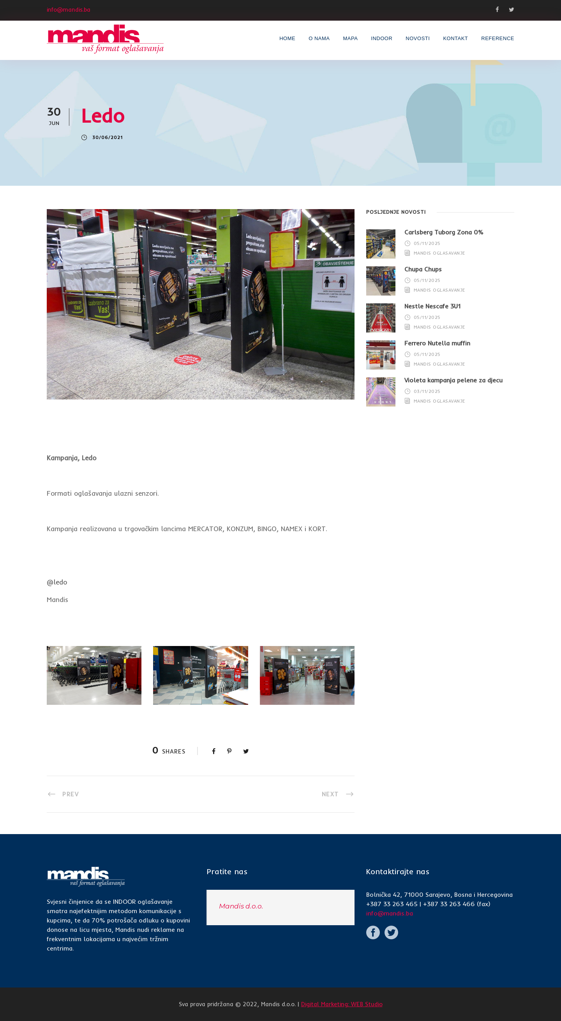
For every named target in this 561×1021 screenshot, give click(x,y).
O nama (319, 38)
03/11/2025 (427, 391)
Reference (497, 38)
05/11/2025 (427, 243)
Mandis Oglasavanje (439, 253)
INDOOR (381, 38)
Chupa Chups (423, 269)
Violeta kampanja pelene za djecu (453, 380)
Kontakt (455, 38)
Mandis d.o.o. (241, 906)
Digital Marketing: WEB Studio (342, 1004)
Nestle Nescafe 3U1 (432, 306)
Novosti (418, 38)
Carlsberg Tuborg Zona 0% (443, 232)
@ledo (57, 582)
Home (287, 38)
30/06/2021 (107, 137)
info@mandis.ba (389, 913)
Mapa (350, 38)
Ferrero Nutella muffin (437, 343)
